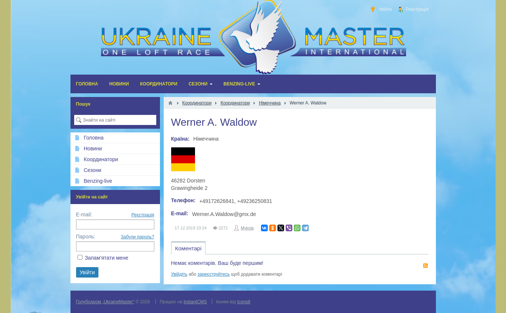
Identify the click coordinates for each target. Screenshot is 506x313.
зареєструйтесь (214, 274)
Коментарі (188, 248)
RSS (425, 265)
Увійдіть (179, 274)
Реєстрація (142, 214)
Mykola (247, 228)
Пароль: (85, 237)
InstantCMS (195, 301)
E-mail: (84, 214)
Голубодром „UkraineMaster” (105, 301)
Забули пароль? (137, 237)
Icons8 (243, 301)
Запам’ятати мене (106, 258)
